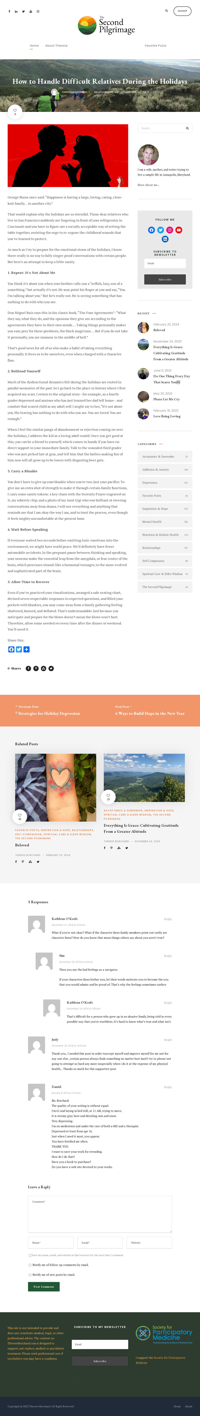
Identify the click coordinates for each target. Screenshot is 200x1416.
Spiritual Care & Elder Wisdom (67, 834)
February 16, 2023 (165, 411)
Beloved (159, 330)
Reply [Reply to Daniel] (168, 1087)
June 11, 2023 (162, 371)
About (188, 1406)
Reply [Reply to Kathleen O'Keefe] (168, 919)
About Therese (56, 46)
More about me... (149, 185)
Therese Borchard (74, 92)
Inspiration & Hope (55, 830)
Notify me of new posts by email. (54, 1275)
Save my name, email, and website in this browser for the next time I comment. (78, 1255)
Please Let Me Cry (166, 399)
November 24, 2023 (167, 341)
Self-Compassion (28, 834)
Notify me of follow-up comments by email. (61, 1265)
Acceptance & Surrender (123, 810)
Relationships (103, 92)
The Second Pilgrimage (33, 838)
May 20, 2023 (162, 394)
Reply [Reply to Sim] (168, 956)
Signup (182, 11)
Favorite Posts (155, 46)
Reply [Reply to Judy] (168, 1040)
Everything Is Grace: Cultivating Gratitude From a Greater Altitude (170, 353)
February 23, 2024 (166, 324)
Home (34, 46)
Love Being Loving (166, 416)
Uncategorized (125, 92)
